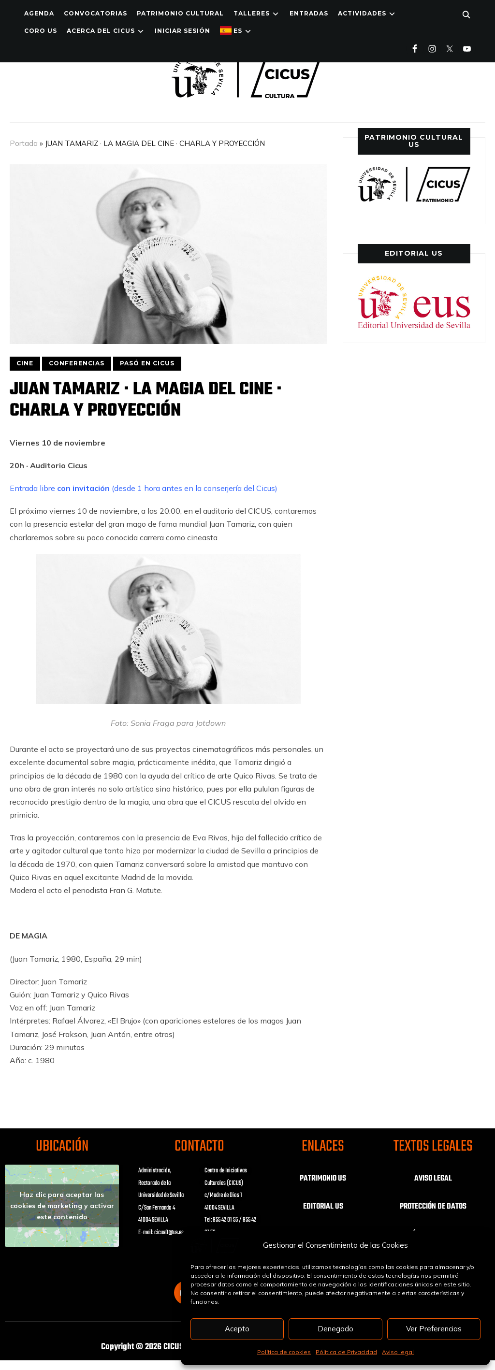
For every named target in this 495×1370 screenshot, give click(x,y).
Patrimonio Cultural (180, 13)
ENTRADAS (309, 13)
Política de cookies (284, 1352)
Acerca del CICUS (101, 30)
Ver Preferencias (434, 1328)
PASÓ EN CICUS (147, 363)
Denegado (335, 1328)
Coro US (40, 30)
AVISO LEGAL (433, 1178)
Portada (24, 143)
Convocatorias (95, 13)
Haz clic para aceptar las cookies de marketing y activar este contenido (62, 1205)
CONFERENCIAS (76, 363)
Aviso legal (398, 1352)
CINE (24, 363)
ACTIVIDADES (362, 13)
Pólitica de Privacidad (346, 1352)
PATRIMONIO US (323, 1178)
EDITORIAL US (323, 1206)
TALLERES (251, 13)
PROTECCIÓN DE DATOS (433, 1206)
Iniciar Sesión (182, 30)
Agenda (39, 13)
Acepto (237, 1328)
